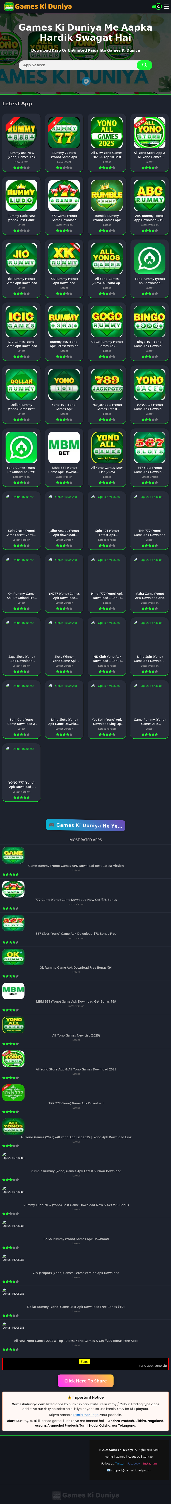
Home (109, 1457)
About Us (134, 1457)
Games (120, 1457)
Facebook (133, 1463)
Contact (148, 1457)
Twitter (119, 1463)
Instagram (150, 1463)
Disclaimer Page (85, 1415)
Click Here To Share (85, 1381)
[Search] (85, 65)
